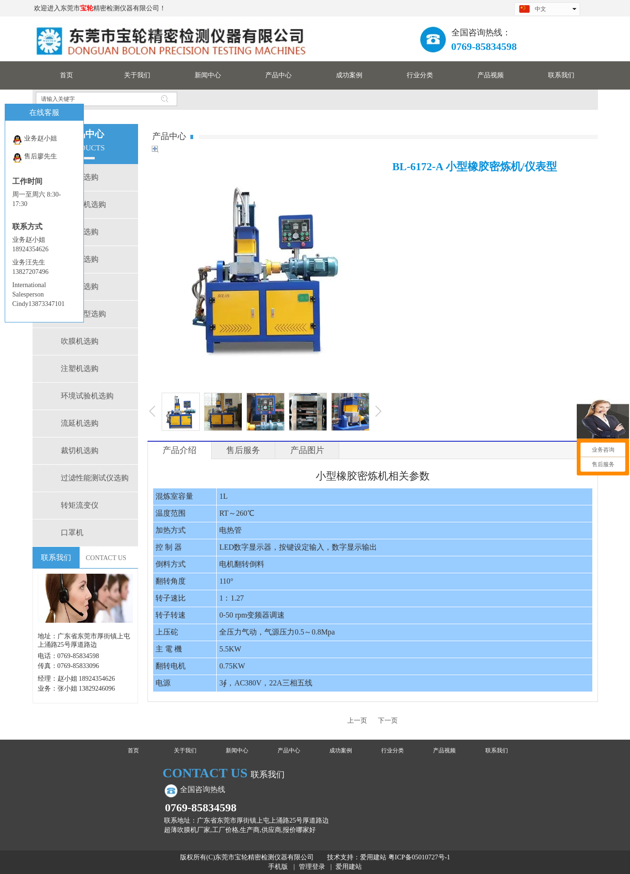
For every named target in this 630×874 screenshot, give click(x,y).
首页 (133, 750)
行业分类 (392, 750)
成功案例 (340, 750)
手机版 (278, 866)
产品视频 (444, 750)
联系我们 (496, 750)
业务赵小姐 (34, 140)
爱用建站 (373, 857)
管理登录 (312, 866)
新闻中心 (237, 750)
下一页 (388, 720)
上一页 (357, 720)
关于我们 (185, 750)
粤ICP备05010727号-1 (419, 857)
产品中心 (289, 750)
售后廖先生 (34, 158)
